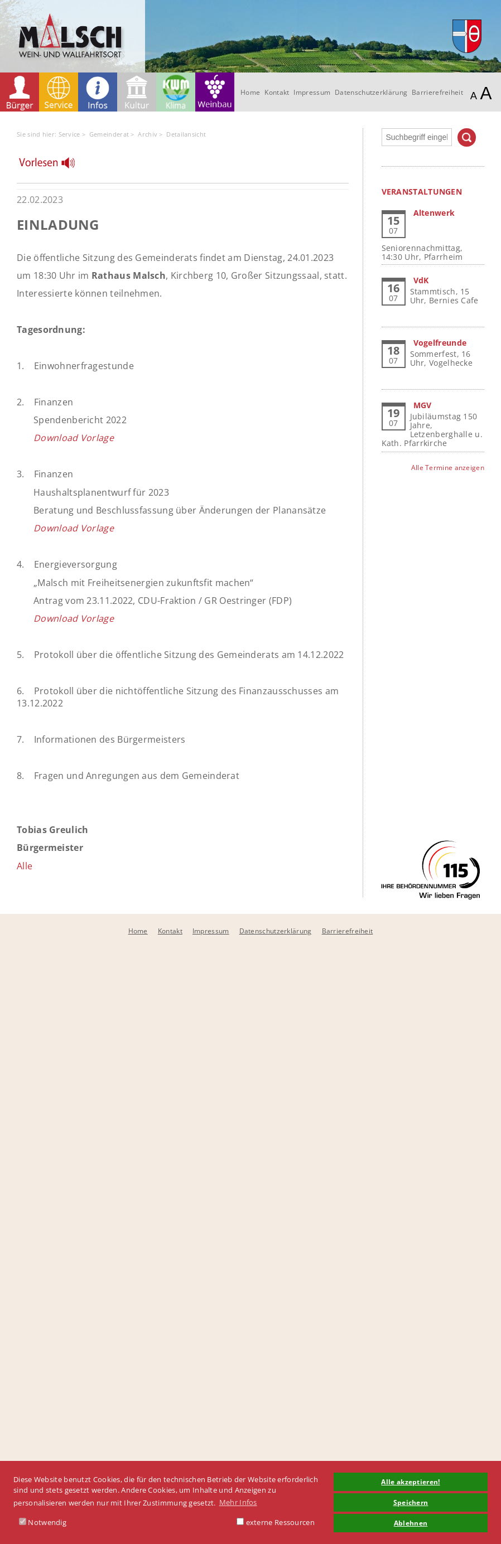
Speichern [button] (410, 1502)
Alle (24, 866)
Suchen (466, 137)
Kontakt (276, 92)
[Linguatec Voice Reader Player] (54, 165)
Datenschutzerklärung (371, 92)
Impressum (311, 92)
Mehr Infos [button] (238, 1502)
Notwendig (42, 1522)
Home (250, 92)
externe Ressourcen (276, 1522)
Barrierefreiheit (437, 92)
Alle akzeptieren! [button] (410, 1481)
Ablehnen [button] (410, 1522)
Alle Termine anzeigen (447, 467)
